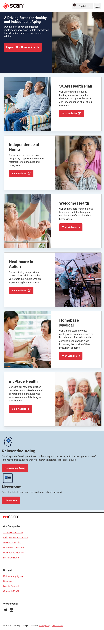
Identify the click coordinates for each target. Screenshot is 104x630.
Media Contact (11, 585)
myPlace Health (11, 557)
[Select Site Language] (82, 6)
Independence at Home (15, 537)
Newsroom (11, 500)
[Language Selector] (84, 6)
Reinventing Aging (15, 467)
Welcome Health (12, 542)
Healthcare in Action (14, 547)
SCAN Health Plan (13, 532)
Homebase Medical (13, 552)
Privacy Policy (44, 625)
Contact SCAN (11, 590)
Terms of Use (57, 625)
